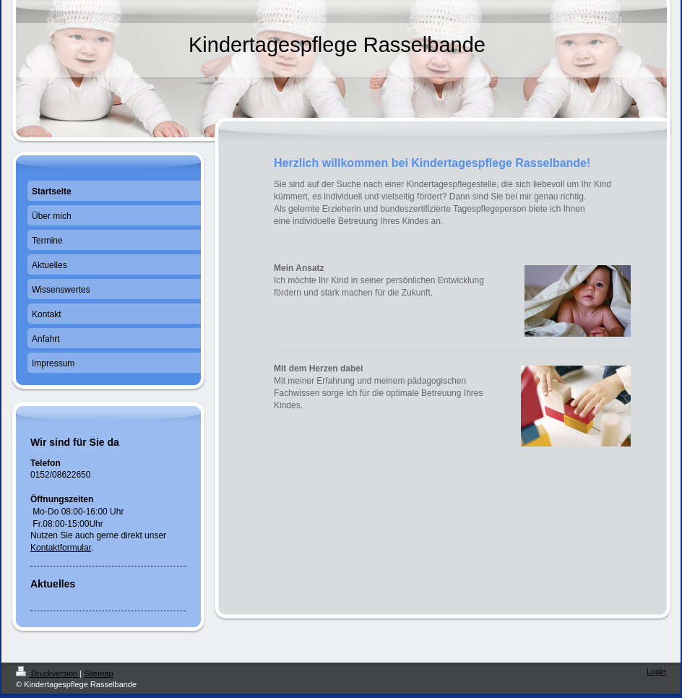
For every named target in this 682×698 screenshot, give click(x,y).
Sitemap (98, 673)
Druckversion (47, 673)
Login (656, 671)
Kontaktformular (60, 548)
